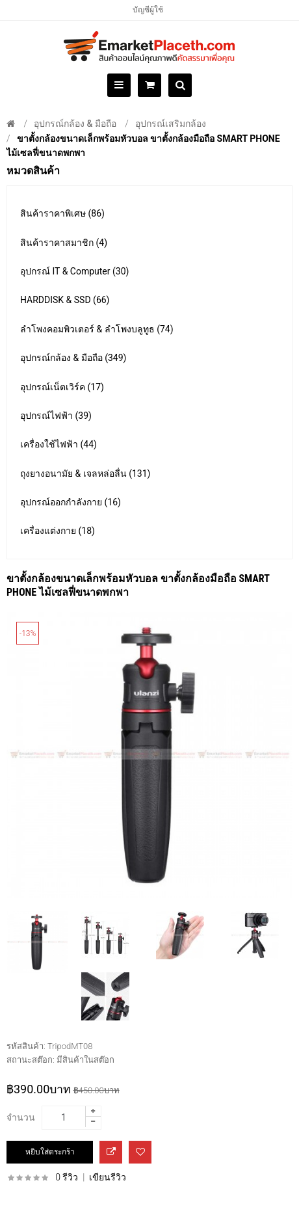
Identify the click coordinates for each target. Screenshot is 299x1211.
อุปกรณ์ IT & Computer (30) (74, 271)
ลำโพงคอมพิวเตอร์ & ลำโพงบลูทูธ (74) (97, 329)
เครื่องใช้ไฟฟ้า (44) (58, 444)
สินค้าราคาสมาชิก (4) (63, 242)
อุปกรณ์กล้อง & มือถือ (75, 123)
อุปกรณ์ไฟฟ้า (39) (56, 415)
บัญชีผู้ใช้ (148, 9)
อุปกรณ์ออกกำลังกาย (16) (70, 502)
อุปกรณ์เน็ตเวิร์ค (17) (62, 387)
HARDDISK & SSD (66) (65, 300)
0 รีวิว (66, 1177)
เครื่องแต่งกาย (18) (57, 531)
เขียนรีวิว (107, 1177)
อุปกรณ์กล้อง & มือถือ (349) (73, 358)
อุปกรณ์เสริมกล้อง (170, 123)
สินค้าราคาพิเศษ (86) (62, 213)
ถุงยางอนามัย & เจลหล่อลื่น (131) (85, 473)
